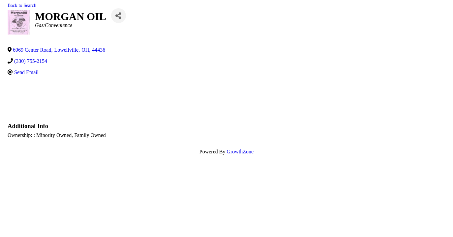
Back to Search (22, 5)
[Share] (118, 15)
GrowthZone (240, 151)
